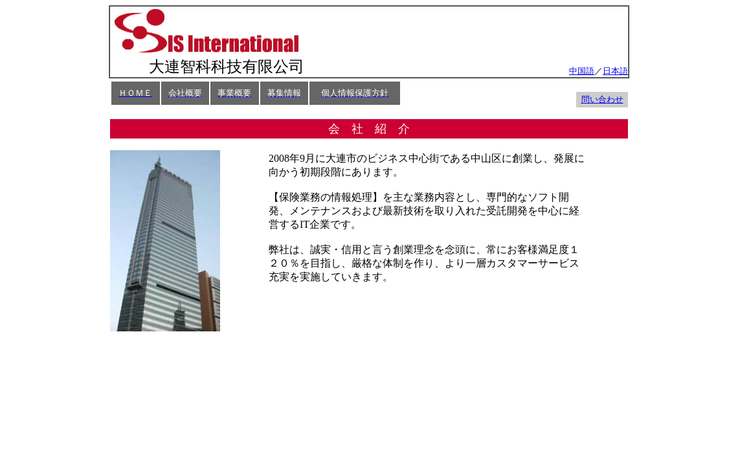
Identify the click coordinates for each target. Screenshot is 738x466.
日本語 (615, 71)
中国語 (581, 71)
